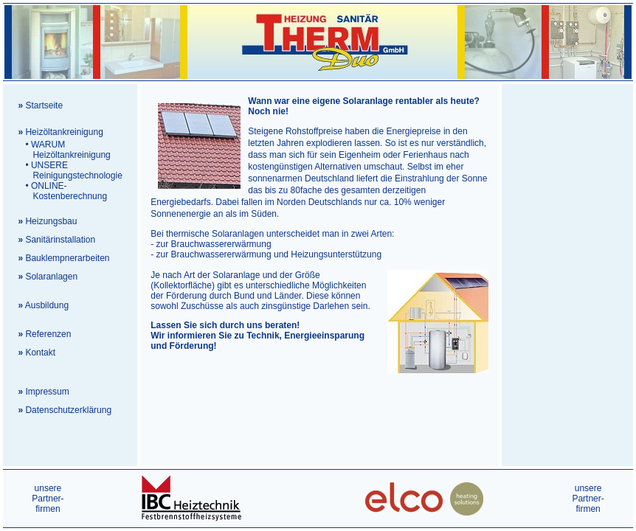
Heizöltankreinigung (64, 132)
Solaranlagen (51, 276)
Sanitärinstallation (60, 240)
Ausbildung (47, 305)
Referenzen (48, 334)
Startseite (44, 105)
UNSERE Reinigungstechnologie (70, 170)
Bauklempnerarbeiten (67, 258)
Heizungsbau (51, 221)
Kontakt (40, 352)
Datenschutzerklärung (68, 410)
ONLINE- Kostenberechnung (62, 191)
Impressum (47, 391)
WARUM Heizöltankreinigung (64, 149)
